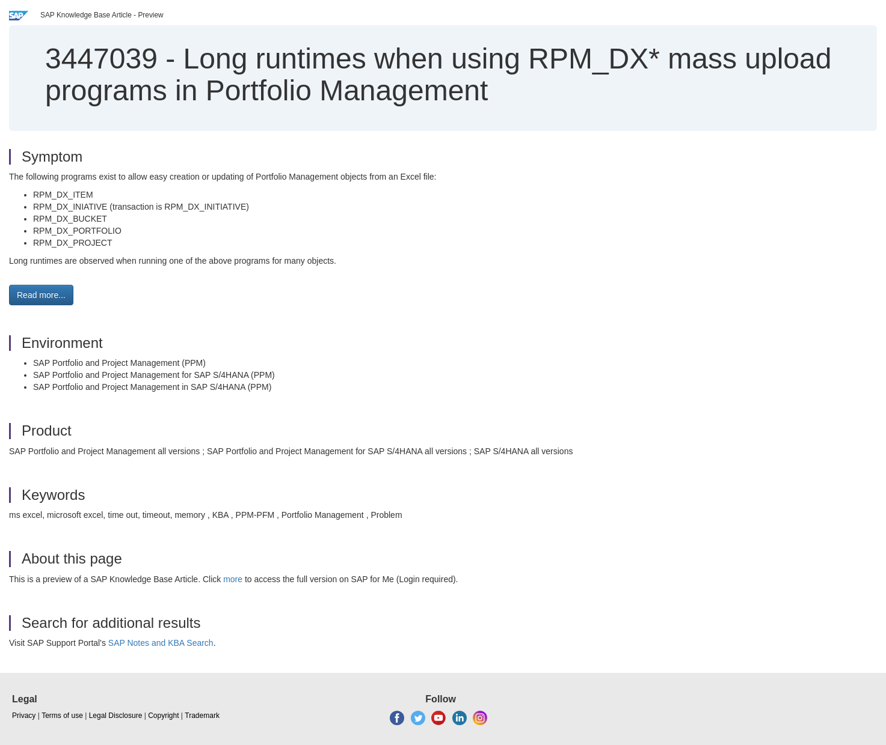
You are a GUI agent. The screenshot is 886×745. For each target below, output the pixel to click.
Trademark (202, 715)
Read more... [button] (41, 295)
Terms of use (62, 715)
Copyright (163, 715)
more (232, 579)
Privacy (23, 715)
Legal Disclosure (116, 715)
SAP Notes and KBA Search (161, 643)
